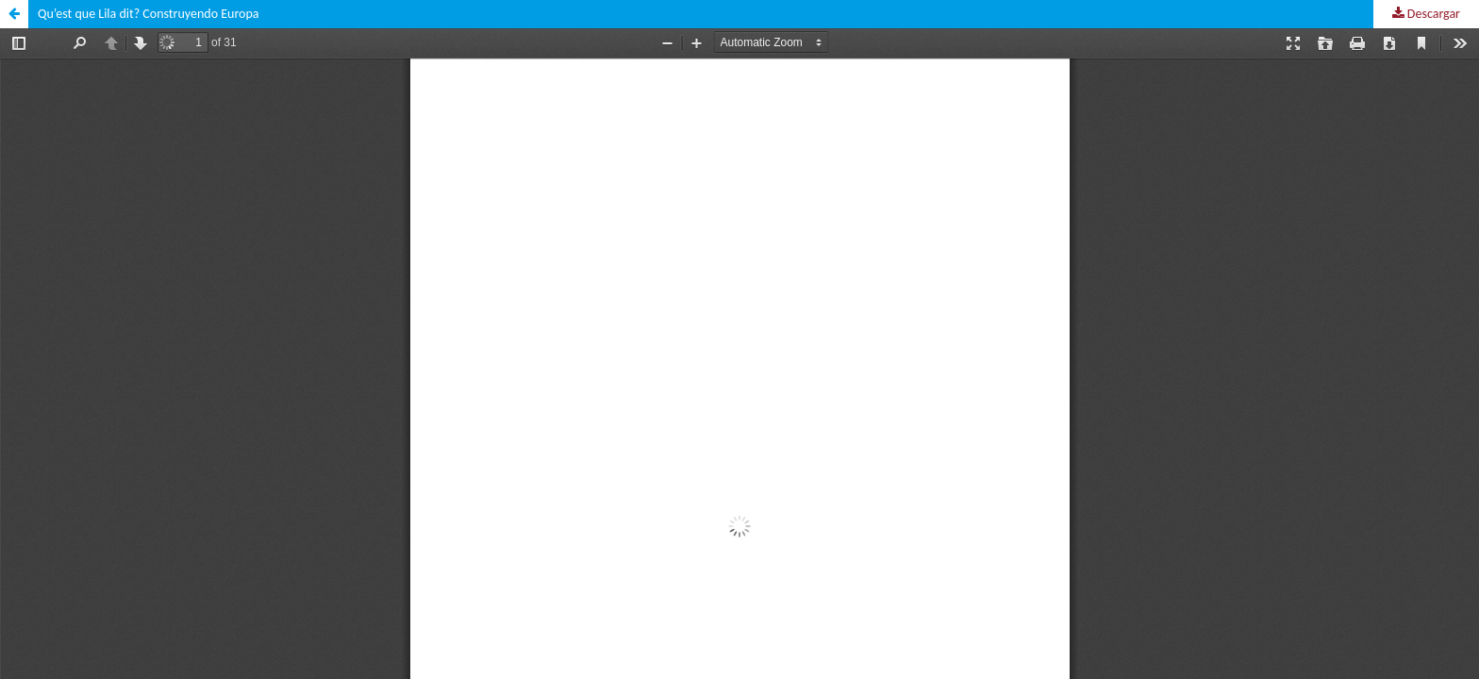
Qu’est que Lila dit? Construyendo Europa (148, 14)
